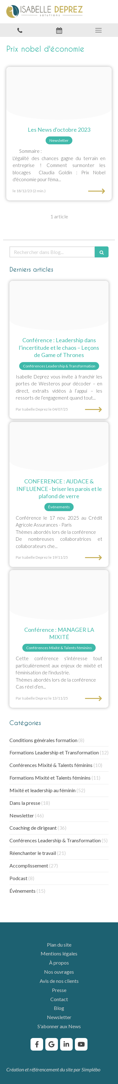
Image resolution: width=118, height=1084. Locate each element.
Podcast (18, 878)
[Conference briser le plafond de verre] (59, 447)
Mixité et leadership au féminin (42, 790)
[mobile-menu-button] (98, 30)
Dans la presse (24, 803)
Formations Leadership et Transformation (54, 752)
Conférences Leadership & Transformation (55, 840)
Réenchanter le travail (32, 853)
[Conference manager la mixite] (59, 595)
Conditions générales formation (43, 740)
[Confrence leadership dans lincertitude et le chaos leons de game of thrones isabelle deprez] (59, 306)
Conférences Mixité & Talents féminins (51, 765)
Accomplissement (28, 865)
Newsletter (21, 815)
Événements (22, 891)
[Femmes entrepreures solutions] (59, 93)
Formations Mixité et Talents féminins (50, 778)
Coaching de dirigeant (33, 828)
